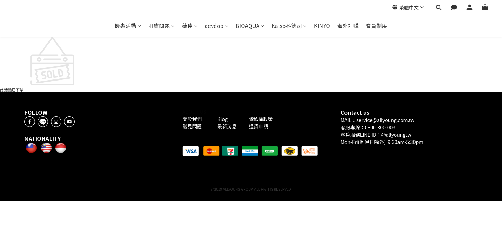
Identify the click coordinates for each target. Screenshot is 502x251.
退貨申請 (258, 126)
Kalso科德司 (289, 25)
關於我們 (193, 118)
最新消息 (227, 126)
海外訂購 (348, 25)
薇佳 (190, 25)
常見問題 (192, 126)
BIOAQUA (250, 25)
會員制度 (376, 25)
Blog (223, 118)
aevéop (217, 25)
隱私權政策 (260, 118)
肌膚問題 (161, 25)
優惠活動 (128, 25)
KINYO (322, 25)
